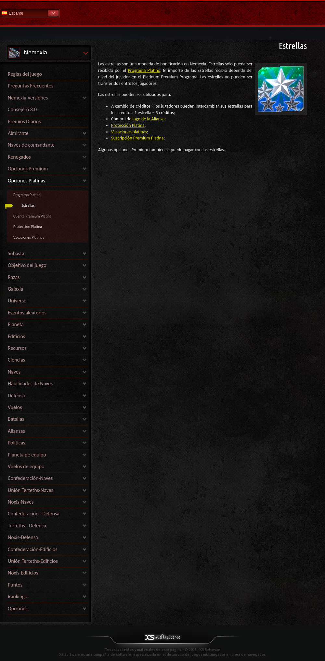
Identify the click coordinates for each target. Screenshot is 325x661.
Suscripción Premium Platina (137, 138)
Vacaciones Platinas (28, 237)
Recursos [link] (17, 348)
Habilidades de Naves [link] (30, 383)
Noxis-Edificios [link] (23, 573)
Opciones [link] (18, 608)
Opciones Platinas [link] (26, 181)
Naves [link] (14, 372)
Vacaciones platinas (129, 132)
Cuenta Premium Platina (32, 216)
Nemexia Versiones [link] (28, 98)
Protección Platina (27, 226)
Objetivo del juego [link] (27, 265)
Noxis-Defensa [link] (23, 537)
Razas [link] (14, 277)
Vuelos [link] (15, 407)
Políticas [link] (16, 443)
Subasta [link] (16, 253)
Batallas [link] (16, 419)
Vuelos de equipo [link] (26, 466)
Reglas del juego (25, 74)
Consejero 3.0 (22, 109)
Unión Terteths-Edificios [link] (33, 561)
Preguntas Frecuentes (30, 86)
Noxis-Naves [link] (20, 502)
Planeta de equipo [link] (27, 455)
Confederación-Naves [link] (30, 478)
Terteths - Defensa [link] (27, 525)
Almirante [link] (18, 133)
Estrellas (27, 205)
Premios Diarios (24, 121)
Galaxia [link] (15, 289)
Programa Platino (27, 194)
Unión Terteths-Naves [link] (30, 490)
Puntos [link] (15, 585)
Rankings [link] (17, 596)
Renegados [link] (19, 157)
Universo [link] (17, 300)
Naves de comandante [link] (31, 145)
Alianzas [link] (16, 431)
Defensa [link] (16, 395)
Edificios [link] (16, 336)
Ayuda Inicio (162, 13)
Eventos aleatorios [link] (27, 313)
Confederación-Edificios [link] (32, 549)
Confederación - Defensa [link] (33, 513)
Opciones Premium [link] (28, 168)
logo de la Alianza (148, 119)
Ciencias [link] (16, 360)
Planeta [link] (16, 324)
